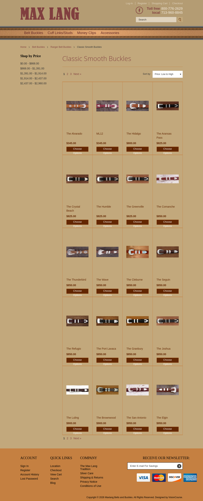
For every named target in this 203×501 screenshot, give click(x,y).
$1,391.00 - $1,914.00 (33, 73)
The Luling (72, 417)
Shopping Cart (159, 3)
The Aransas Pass (164, 135)
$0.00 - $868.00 (29, 63)
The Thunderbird (76, 279)
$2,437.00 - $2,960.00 (33, 83)
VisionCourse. (175, 497)
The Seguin (163, 279)
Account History (29, 474)
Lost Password (29, 478)
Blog (53, 482)
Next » (77, 74)
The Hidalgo (133, 133)
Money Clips (86, 33)
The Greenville (135, 206)
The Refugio (73, 348)
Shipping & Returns (91, 477)
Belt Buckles (33, 33)
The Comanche (166, 206)
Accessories (110, 33)
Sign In (24, 466)
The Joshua (164, 348)
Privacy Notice (88, 481)
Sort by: (147, 74)
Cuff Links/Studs (60, 33)
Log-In (129, 3)
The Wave (102, 279)
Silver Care (86, 473)
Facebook (139, 10)
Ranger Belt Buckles (60, 47)
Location (55, 466)
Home (23, 47)
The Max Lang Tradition (88, 467)
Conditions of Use (90, 485)
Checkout (177, 3)
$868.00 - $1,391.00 (32, 68)
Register (142, 3)
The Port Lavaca (106, 348)
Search (54, 478)
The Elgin (162, 417)
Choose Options (77, 149)
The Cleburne (134, 279)
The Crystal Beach (73, 208)
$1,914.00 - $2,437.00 (33, 78)
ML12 (99, 133)
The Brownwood (106, 417)
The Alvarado (74, 133)
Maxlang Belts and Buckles (118, 497)
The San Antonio (136, 417)
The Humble (103, 206)
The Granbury (134, 348)
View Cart (56, 474)
